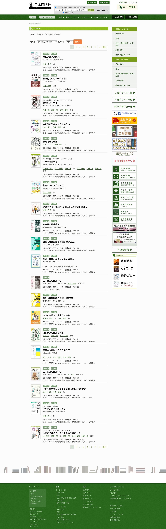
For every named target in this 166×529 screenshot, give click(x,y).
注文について (34, 514)
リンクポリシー (34, 522)
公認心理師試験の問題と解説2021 (58, 297)
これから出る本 (47, 17)
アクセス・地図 (35, 501)
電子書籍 (113, 493)
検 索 (90, 10)
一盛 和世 (47, 86)
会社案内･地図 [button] (131, 17)
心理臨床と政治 (50, 141)
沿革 (32, 494)
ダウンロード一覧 (116, 514)
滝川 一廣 (47, 392)
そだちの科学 (88, 504)
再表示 (77, 42)
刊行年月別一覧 (123, 106)
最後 (104, 47)
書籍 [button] (61, 17)
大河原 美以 (48, 318)
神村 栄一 (47, 127)
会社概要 (33, 491)
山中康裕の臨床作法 (52, 371)
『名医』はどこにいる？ (54, 408)
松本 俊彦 (64, 110)
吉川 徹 (68, 168)
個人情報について (35, 516)
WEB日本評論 (115, 490)
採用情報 (33, 503)
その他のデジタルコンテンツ (120, 495)
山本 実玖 (62, 318)
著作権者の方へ (123, 160)
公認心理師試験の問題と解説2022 (58, 241)
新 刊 (33, 17)
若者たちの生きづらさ (53, 185)
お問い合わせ (34, 524)
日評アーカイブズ (101, 17)
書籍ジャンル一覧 (122, 29)
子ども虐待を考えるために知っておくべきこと (64, 388)
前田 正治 (47, 357)
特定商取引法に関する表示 (38, 519)
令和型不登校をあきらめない (56, 124)
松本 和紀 (57, 357)
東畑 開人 (59, 144)
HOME (31, 23)
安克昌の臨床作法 (51, 224)
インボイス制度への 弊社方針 (36, 497)
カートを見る (129, 6)
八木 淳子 (67, 357)
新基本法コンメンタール (92, 507)
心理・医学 (120, 50)
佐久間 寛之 (48, 168)
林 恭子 (46, 436)
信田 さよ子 (48, 144)
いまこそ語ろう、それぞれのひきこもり (61, 433)
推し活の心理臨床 (51, 56)
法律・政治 (120, 33)
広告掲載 (113, 511)
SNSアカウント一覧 (36, 511)
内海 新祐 (57, 392)
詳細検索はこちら (102, 10)
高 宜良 (71, 374)
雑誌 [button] (68, 17)
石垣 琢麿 (47, 192)
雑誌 (84, 487)
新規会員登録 (104, 3)
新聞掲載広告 (115, 520)
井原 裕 (46, 110)
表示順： (33, 42)
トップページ (34, 487)
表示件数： (62, 42)
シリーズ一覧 (60, 507)
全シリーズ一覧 (123, 99)
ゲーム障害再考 (50, 161)
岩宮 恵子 (47, 64)
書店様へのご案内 (116, 505)
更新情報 (123, 249)
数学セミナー (88, 498)
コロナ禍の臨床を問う (53, 332)
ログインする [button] (92, 3)
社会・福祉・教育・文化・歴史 (125, 44)
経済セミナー (88, 495)
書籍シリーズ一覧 (122, 59)
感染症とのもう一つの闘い (55, 78)
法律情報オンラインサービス (120, 498)
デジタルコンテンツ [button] (83, 17)
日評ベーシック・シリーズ (65, 522)
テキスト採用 (115, 508)
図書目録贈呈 (115, 517)
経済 (117, 38)
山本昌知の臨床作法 (52, 280)
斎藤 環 (54, 110)
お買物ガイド (123, 2)
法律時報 (86, 490)
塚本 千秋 (72, 283)
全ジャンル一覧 (123, 92)
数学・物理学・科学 (123, 55)
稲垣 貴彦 (57, 127)
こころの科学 (88, 501)
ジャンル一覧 (60, 490)
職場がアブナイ (50, 102)
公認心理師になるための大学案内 (58, 259)
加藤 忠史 (47, 210)
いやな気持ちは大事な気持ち (56, 315)
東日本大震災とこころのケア (56, 350)
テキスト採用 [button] (118, 17)
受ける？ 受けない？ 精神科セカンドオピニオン (65, 206)
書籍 (57, 487)
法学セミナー (88, 493)
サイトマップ (133, 2)
